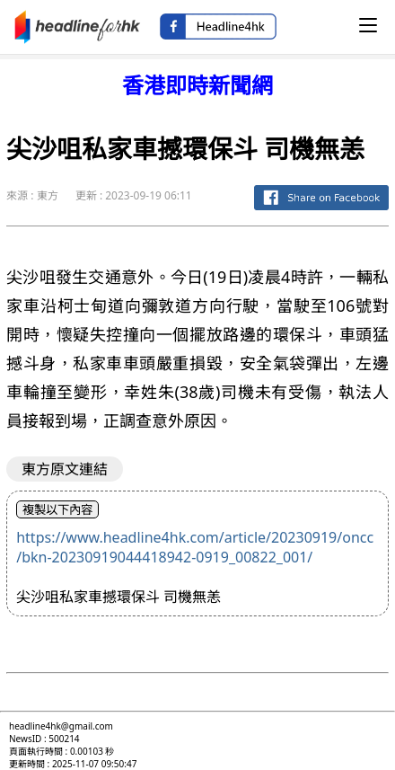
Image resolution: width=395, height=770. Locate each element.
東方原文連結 (65, 469)
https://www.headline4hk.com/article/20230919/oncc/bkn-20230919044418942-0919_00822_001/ (194, 547)
